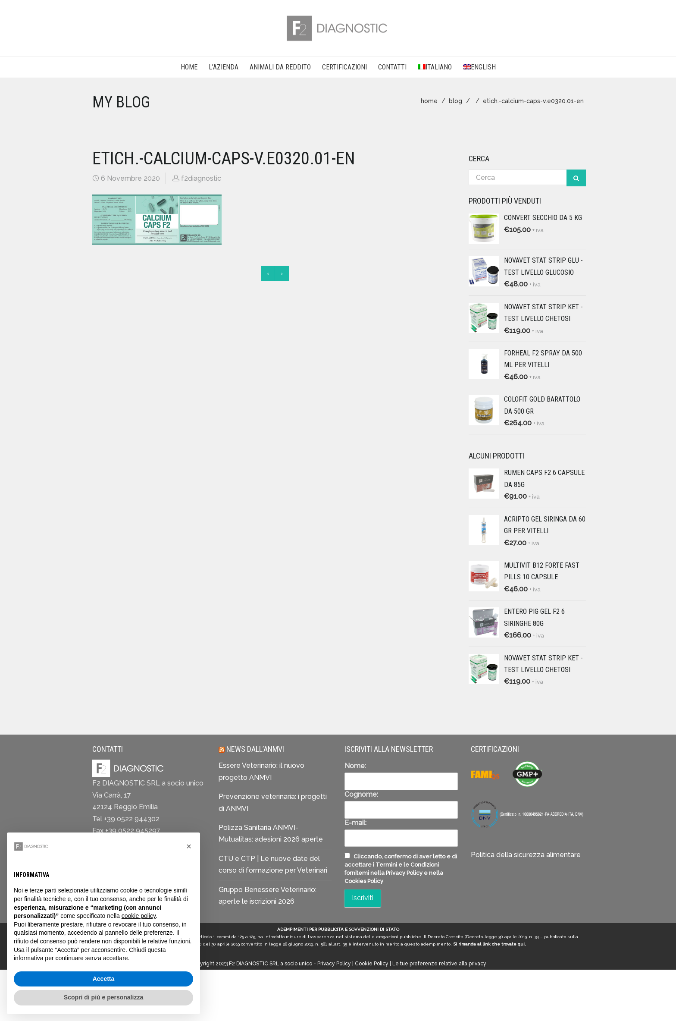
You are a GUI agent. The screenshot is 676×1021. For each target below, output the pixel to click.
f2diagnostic (201, 178)
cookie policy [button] (139, 917)
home (429, 100)
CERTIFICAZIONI (344, 67)
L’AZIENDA (223, 67)
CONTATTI (392, 67)
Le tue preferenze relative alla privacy (439, 964)
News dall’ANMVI (255, 749)
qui (521, 944)
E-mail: (355, 823)
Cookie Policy (371, 964)
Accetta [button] (104, 980)
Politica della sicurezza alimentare (526, 855)
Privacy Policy (334, 964)
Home (189, 67)
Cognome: (361, 794)
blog (455, 100)
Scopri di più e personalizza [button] (103, 999)
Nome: (355, 766)
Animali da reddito (280, 67)
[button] (189, 848)
